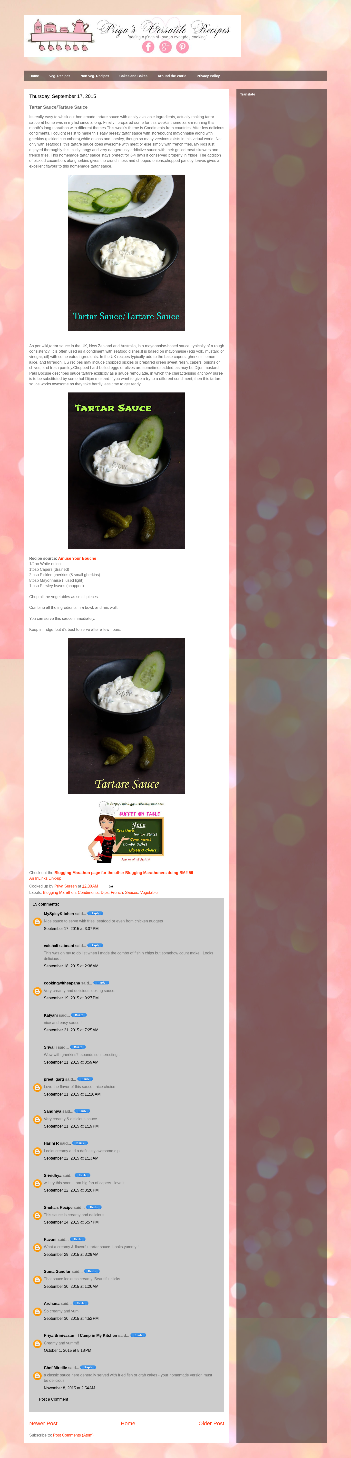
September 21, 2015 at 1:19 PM (71, 1126)
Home (34, 76)
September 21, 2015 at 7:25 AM (71, 1030)
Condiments (88, 892)
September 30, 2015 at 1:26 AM (71, 1286)
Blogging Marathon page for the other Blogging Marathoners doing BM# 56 (123, 873)
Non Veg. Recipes (94, 76)
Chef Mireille (55, 1368)
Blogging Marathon (59, 892)
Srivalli (50, 1047)
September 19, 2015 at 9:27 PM (71, 998)
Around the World (172, 76)
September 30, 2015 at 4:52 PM (71, 1318)
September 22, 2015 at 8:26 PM (71, 1190)
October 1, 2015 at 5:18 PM (67, 1350)
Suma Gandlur (57, 1271)
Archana (51, 1303)
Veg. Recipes (59, 76)
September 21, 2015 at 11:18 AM (72, 1094)
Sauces (131, 892)
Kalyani (51, 1015)
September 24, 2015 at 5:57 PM (71, 1222)
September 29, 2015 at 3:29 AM (71, 1254)
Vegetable (148, 892)
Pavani (50, 1239)
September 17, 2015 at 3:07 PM (71, 929)
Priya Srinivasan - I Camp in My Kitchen (80, 1335)
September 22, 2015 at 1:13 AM (71, 1158)
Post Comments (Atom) (73, 1435)
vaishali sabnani (59, 946)
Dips (105, 892)
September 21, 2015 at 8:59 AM (71, 1062)
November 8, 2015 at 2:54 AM (69, 1388)
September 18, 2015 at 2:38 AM (71, 966)
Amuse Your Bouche (77, 558)
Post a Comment (53, 1399)
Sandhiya (52, 1111)
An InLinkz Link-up (45, 878)
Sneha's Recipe (58, 1207)
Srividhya (52, 1175)
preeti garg (54, 1079)
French (117, 892)
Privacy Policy (208, 76)
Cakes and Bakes (133, 76)
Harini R (51, 1143)
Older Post (211, 1423)
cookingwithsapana (62, 983)
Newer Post (43, 1423)
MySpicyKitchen (59, 914)
